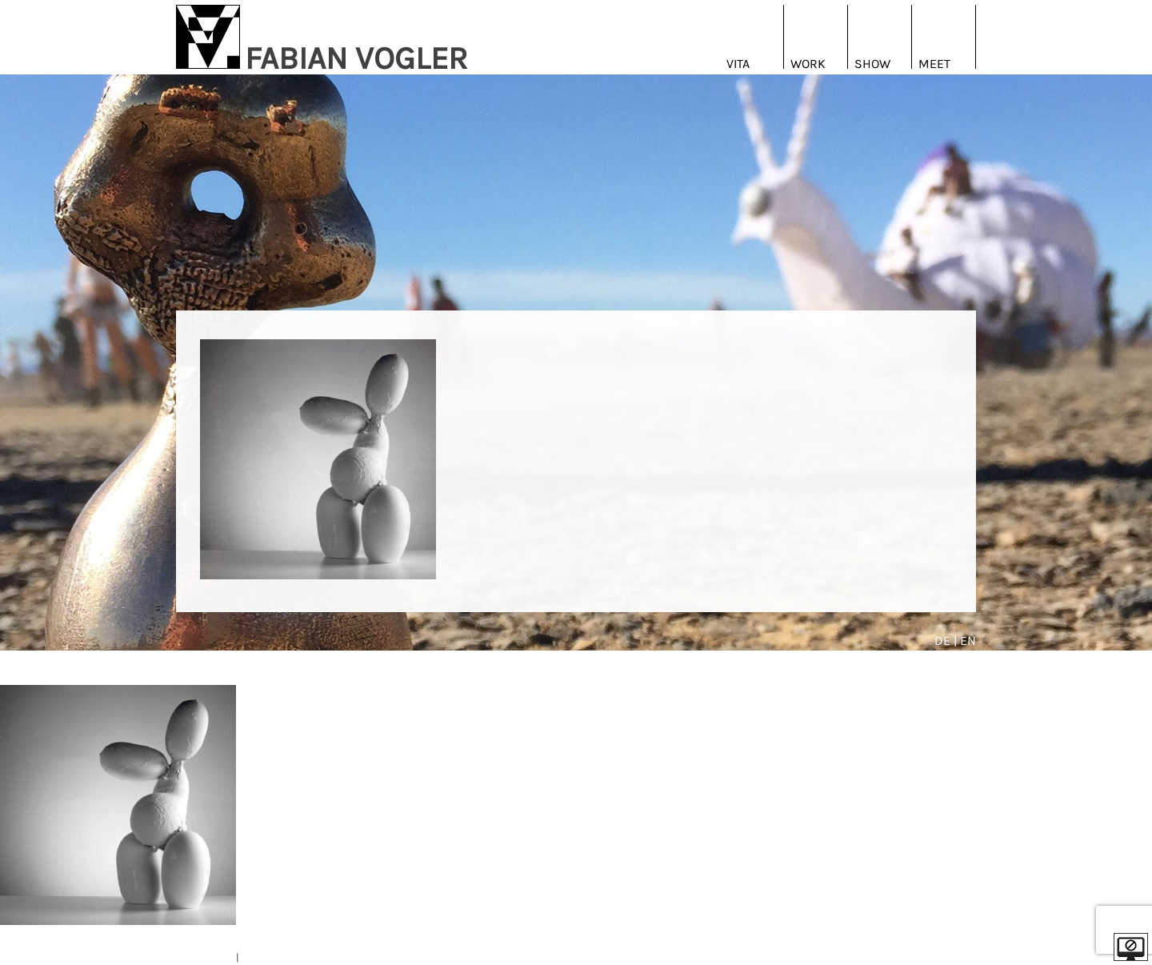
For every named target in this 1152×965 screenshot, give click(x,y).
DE (944, 640)
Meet (934, 63)
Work (808, 63)
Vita (738, 63)
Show (872, 63)
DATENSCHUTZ (275, 957)
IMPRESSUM (205, 957)
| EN (965, 640)
